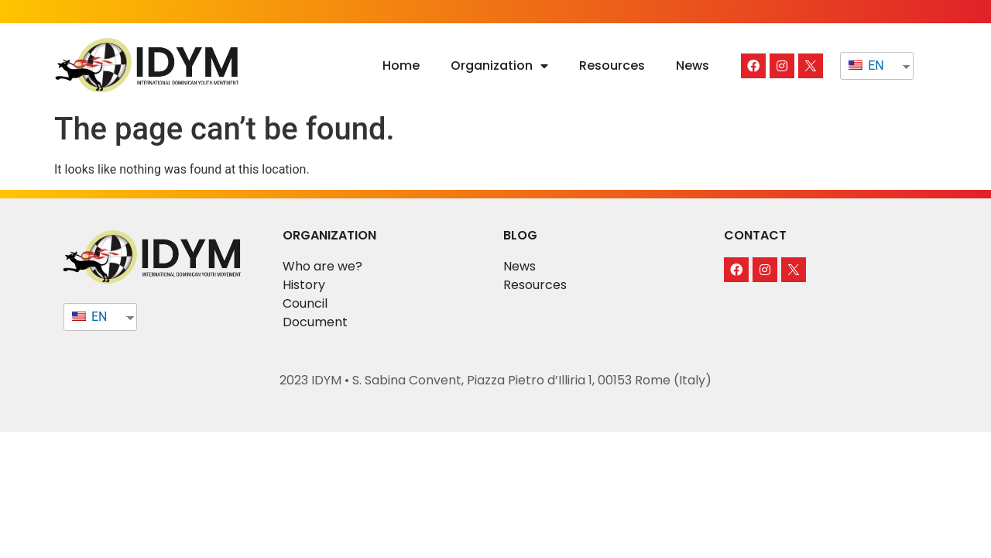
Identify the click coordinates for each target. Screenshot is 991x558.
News (692, 65)
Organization (499, 66)
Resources (612, 65)
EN (866, 65)
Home (401, 65)
